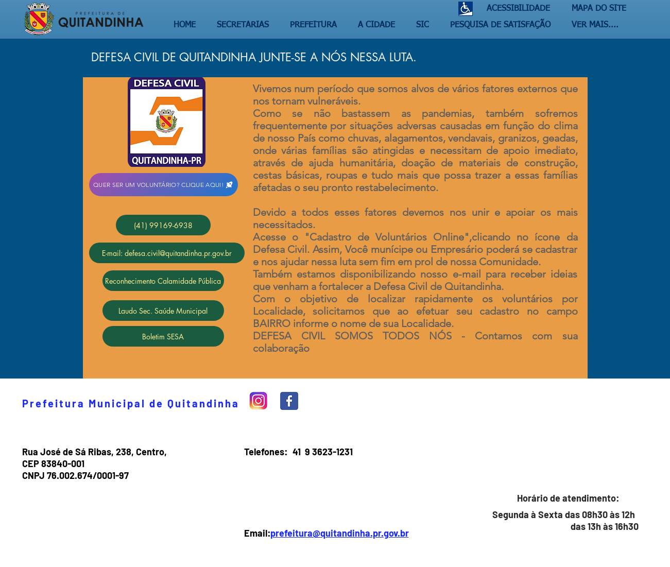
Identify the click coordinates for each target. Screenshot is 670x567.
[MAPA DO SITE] (596, 9)
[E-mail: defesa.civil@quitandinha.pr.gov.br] (167, 253)
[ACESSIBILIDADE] (514, 9)
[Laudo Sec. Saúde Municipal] (163, 310)
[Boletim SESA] (163, 336)
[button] (245, 25)
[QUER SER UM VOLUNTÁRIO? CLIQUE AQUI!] (163, 184)
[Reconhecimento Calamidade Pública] (163, 280)
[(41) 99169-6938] (163, 225)
